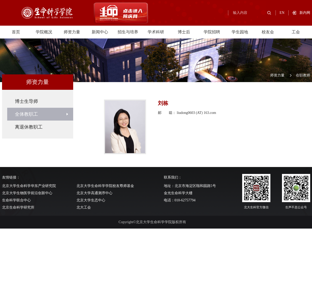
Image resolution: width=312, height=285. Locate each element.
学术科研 (156, 32)
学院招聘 (212, 32)
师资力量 (72, 32)
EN (282, 13)
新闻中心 (100, 32)
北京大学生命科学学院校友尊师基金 (105, 186)
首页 (16, 32)
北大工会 (84, 207)
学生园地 (240, 32)
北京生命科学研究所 (18, 207)
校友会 (268, 32)
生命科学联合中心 (16, 200)
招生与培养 (128, 32)
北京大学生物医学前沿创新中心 (27, 193)
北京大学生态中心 (91, 200)
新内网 (304, 13)
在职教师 (303, 75)
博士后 (184, 32)
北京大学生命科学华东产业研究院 (29, 186)
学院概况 (44, 32)
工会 (296, 32)
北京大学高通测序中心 (94, 193)
